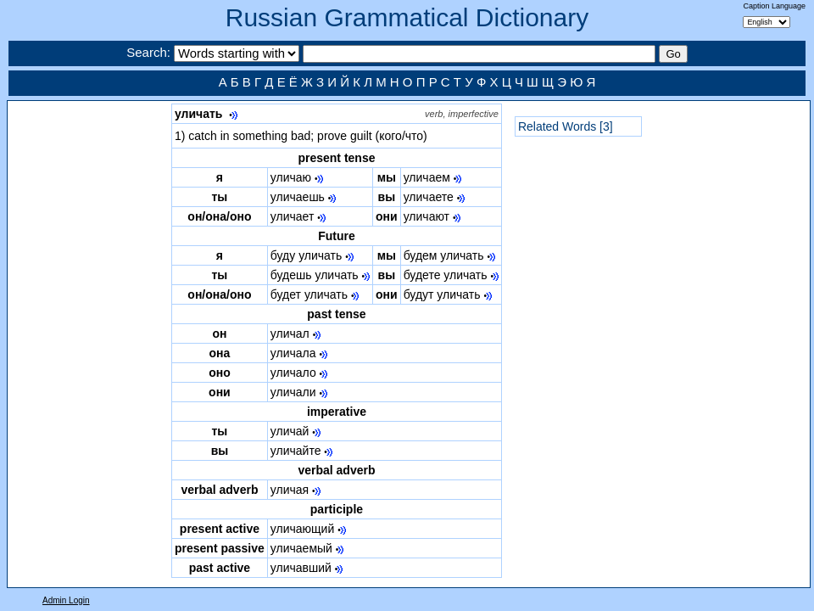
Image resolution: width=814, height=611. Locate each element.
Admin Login (66, 600)
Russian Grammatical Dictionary (407, 17)
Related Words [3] (565, 126)
